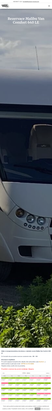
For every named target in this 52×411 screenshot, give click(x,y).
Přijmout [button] (37, 408)
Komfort (41, 362)
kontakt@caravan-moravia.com (31, 1)
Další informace (45, 408)
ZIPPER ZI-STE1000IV (27, 364)
